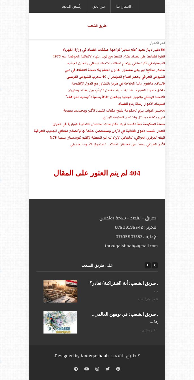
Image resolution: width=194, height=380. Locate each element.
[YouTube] (87, 369)
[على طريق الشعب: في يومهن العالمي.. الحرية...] (60, 322)
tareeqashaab (94, 356)
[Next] (148, 265)
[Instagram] (97, 369)
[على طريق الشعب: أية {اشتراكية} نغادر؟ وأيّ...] (60, 291)
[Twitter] (107, 369)
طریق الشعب (97, 25)
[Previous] (155, 265)
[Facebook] (118, 369)
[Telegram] (76, 369)
